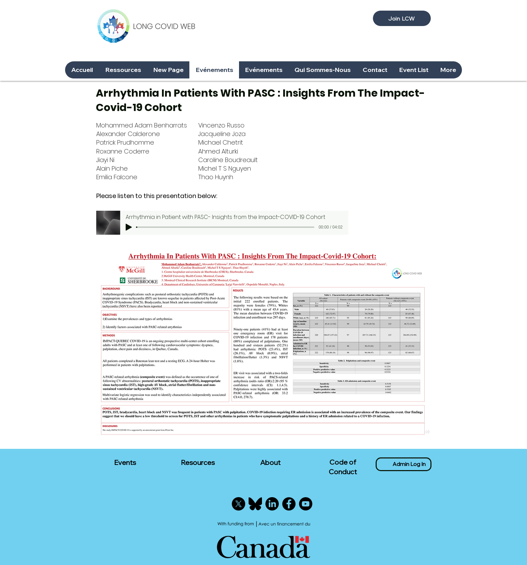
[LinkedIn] (272, 504)
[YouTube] (305, 504)
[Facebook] (289, 504)
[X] (238, 504)
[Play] (129, 227)
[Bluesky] (255, 504)
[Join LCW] (402, 18)
